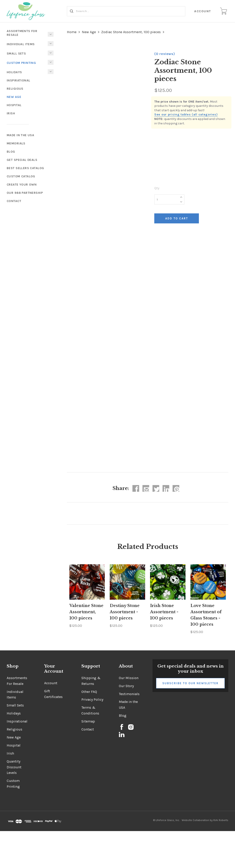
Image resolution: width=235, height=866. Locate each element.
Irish (11, 113)
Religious (15, 89)
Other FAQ (89, 692)
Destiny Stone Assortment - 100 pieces (125, 612)
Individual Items (21, 44)
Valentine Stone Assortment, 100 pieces (86, 612)
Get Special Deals (22, 160)
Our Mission (128, 678)
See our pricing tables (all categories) (186, 114)
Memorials (16, 143)
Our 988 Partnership (25, 193)
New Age (14, 97)
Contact (14, 201)
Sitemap (88, 721)
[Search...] (126, 11)
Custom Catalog (21, 176)
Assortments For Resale (22, 33)
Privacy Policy (92, 699)
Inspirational (18, 80)
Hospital (14, 105)
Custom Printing (21, 63)
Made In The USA (20, 135)
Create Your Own (22, 184)
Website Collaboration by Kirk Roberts (205, 820)
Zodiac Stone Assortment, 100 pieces (131, 32)
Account (202, 11)
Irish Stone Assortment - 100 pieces (164, 612)
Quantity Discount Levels (14, 767)
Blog (11, 152)
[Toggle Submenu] (51, 62)
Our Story (126, 686)
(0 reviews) (164, 54)
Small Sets (16, 53)
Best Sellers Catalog (25, 168)
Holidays (14, 72)
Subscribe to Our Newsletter (190, 683)
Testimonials (129, 694)
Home (71, 32)
